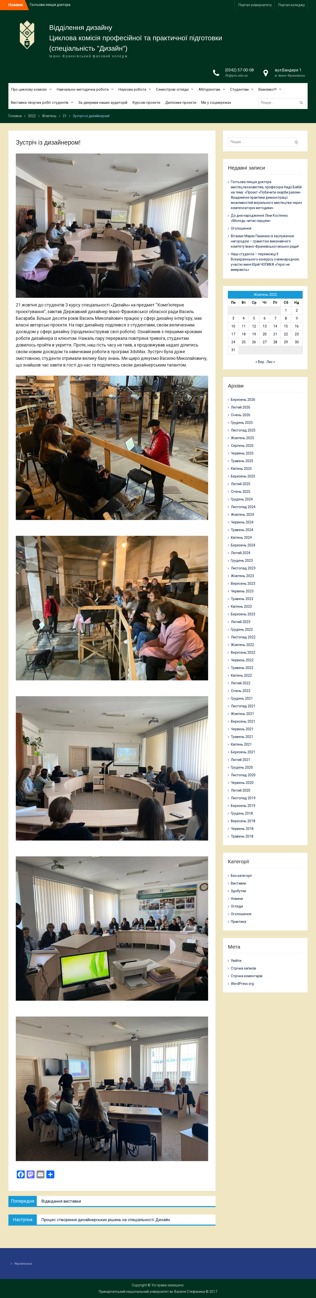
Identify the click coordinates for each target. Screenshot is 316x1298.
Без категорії (241, 876)
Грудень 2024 (242, 499)
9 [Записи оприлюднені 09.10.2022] (297, 318)
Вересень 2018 (243, 821)
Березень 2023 (243, 614)
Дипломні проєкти (180, 102)
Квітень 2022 (241, 675)
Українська (23, 1263)
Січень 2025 (240, 492)
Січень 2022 (240, 691)
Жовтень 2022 (242, 645)
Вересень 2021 (243, 721)
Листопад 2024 (243, 507)
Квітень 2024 (241, 538)
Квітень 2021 (241, 744)
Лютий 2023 (240, 622)
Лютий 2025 (240, 484)
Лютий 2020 (240, 790)
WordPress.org (242, 984)
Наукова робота (132, 89)
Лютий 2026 (240, 407)
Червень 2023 (242, 591)
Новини (237, 899)
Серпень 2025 (242, 446)
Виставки (238, 883)
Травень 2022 (242, 668)
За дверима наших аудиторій (102, 102)
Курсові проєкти (146, 102)
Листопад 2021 (243, 706)
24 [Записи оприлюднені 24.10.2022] (233, 342)
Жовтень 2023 (242, 576)
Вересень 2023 (243, 583)
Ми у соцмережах (216, 102)
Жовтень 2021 (242, 714)
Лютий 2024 (240, 553)
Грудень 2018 (242, 813)
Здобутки (238, 891)
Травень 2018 (242, 836)
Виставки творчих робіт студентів (39, 102)
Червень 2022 (242, 660)
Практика (238, 922)
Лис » (270, 362)
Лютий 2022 (240, 683)
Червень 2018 (242, 829)
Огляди (237, 906)
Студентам (239, 89)
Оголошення (241, 228)
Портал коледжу (291, 5)
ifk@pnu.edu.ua (236, 75)
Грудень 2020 (242, 767)
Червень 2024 (242, 522)
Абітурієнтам (209, 89)
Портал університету (255, 5)
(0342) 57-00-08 (239, 70)
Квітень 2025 (241, 469)
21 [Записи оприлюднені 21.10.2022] (275, 334)
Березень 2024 (243, 545)
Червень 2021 (242, 729)
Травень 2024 (242, 530)
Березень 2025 (243, 476)
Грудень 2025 (242, 423)
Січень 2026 (240, 415)
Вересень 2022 (243, 652)
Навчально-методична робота (83, 89)
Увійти (236, 961)
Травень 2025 (242, 461)
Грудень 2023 (242, 560)
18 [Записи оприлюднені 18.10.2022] (244, 334)
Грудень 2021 (242, 698)
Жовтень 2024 (242, 515)
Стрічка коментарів (246, 976)
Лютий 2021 (240, 760)
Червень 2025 (242, 453)
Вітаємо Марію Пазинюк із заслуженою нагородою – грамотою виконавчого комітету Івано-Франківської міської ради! (265, 241)
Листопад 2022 (243, 637)
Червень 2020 (242, 783)
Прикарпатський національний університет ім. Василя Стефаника (152, 1292)
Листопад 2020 (243, 775)
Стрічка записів (243, 968)
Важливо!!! (267, 89)
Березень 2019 (243, 806)
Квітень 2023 (241, 606)
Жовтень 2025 (242, 438)
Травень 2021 (242, 737)
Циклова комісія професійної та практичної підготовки (135, 38)
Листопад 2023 (243, 568)
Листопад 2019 (243, 798)
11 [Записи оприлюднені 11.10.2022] (244, 326)
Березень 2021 (243, 752)
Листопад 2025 (243, 430)
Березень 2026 (243, 400)
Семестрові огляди (172, 89)
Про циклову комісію (29, 89)
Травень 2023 (242, 599)
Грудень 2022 (242, 629)
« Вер (260, 362)
